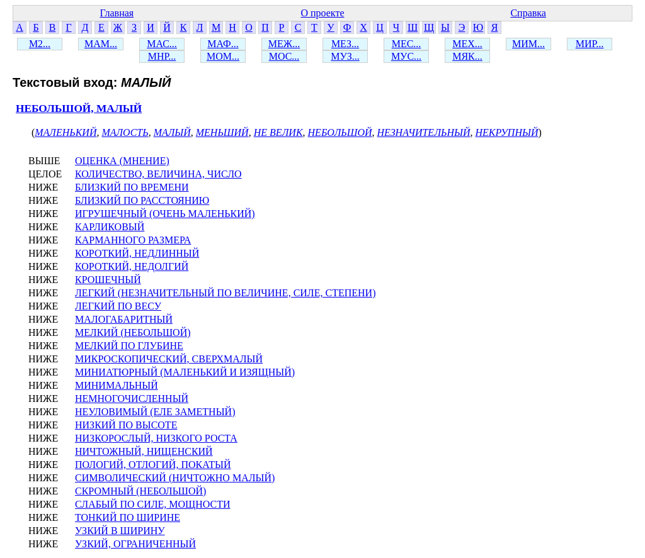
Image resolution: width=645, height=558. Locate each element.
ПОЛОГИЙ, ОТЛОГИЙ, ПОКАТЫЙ (153, 464)
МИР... (590, 43)
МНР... (162, 56)
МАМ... (100, 43)
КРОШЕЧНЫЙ (108, 279)
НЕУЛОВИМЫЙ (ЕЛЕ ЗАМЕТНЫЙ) (155, 411)
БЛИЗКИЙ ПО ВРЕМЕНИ (132, 187)
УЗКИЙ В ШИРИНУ (120, 530)
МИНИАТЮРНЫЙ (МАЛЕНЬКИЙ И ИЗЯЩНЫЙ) (185, 372)
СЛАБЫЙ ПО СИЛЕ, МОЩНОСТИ (153, 504)
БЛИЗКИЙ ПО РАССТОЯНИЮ (142, 200)
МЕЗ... (345, 43)
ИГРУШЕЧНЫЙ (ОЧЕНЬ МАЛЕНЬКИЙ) (165, 213)
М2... (39, 43)
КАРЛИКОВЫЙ (109, 226)
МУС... (406, 56)
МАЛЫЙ (172, 132)
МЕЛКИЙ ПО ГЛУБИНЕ (129, 345)
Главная (117, 13)
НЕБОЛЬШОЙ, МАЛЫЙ (79, 108)
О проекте (322, 13)
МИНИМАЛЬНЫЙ (116, 385)
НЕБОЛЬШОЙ (340, 132)
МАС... (162, 43)
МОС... (284, 56)
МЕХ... (467, 43)
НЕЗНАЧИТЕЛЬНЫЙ (424, 132)
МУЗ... (345, 56)
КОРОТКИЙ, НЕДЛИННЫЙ (137, 253)
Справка (528, 13)
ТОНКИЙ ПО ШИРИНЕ (127, 517)
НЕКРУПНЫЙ (506, 132)
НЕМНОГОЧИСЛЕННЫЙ (131, 398)
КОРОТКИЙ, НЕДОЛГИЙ (131, 266)
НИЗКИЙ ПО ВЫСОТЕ (126, 425)
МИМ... (528, 43)
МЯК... (467, 56)
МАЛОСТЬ (124, 132)
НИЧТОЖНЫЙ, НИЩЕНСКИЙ (144, 451)
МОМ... (223, 56)
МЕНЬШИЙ (222, 132)
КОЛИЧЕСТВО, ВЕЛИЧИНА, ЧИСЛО (158, 174)
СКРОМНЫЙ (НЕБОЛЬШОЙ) (140, 491)
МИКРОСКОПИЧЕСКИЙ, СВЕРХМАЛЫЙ (169, 359)
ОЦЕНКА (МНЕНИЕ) (122, 160)
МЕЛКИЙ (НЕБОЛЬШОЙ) (133, 332)
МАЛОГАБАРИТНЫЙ (124, 319)
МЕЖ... (284, 43)
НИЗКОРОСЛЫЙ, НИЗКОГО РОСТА (156, 438)
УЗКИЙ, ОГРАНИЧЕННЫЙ (135, 543)
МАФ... (222, 43)
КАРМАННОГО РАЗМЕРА (133, 240)
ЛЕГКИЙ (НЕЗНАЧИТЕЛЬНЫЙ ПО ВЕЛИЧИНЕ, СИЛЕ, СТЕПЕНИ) (225, 292)
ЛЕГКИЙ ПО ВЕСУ (118, 306)
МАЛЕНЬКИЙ (65, 132)
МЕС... (406, 43)
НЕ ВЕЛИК (278, 132)
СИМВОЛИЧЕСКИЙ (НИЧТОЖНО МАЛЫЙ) (175, 477)
